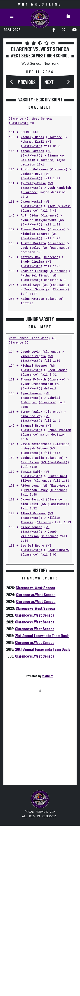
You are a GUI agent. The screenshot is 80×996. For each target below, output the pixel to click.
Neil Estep (30, 633)
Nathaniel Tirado (35, 363)
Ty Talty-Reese (33, 270)
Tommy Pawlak (31, 582)
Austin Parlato (33, 330)
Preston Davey (36, 661)
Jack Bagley (30, 335)
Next (49, 82)
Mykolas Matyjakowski (39, 307)
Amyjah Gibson (36, 619)
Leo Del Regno (32, 716)
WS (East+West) (36, 231)
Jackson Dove (31, 261)
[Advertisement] (40, 141)
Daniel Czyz (30, 372)
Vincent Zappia (33, 527)
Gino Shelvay (31, 587)
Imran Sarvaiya (36, 376)
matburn (47, 846)
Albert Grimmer (33, 684)
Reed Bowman (57, 541)
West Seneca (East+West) (29, 509)
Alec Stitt (30, 675)
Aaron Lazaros (32, 238)
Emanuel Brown (32, 596)
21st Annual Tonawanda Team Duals (42, 806)
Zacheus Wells (32, 628)
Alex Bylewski (59, 293)
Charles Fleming (34, 358)
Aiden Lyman (30, 656)
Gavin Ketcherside (36, 615)
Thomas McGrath (33, 550)
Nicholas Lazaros (35, 321)
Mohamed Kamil (32, 229)
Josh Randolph (59, 275)
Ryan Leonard (31, 564)
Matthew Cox (30, 344)
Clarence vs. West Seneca (35, 758)
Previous (27, 82)
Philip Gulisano (34, 256)
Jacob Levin (30, 522)
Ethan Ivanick (59, 601)
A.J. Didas (30, 303)
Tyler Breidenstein (37, 555)
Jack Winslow (58, 721)
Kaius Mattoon (32, 386)
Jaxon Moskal (31, 289)
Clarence (16, 206)
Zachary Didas (32, 224)
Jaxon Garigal (32, 670)
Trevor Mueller (33, 316)
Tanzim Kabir (31, 642)
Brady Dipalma (32, 349)
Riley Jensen (31, 698)
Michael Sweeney (34, 536)
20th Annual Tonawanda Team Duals (42, 820)
